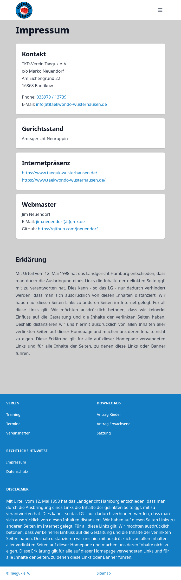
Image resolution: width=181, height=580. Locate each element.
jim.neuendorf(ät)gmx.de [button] (60, 221)
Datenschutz (17, 471)
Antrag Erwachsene (114, 423)
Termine (13, 423)
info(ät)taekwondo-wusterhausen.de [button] (71, 104)
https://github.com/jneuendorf (68, 229)
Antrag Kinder (109, 414)
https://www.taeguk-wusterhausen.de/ (59, 173)
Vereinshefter (18, 433)
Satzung (104, 433)
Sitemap (104, 573)
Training (13, 414)
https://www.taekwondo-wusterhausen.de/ (64, 180)
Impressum (16, 462)
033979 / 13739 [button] (52, 97)
